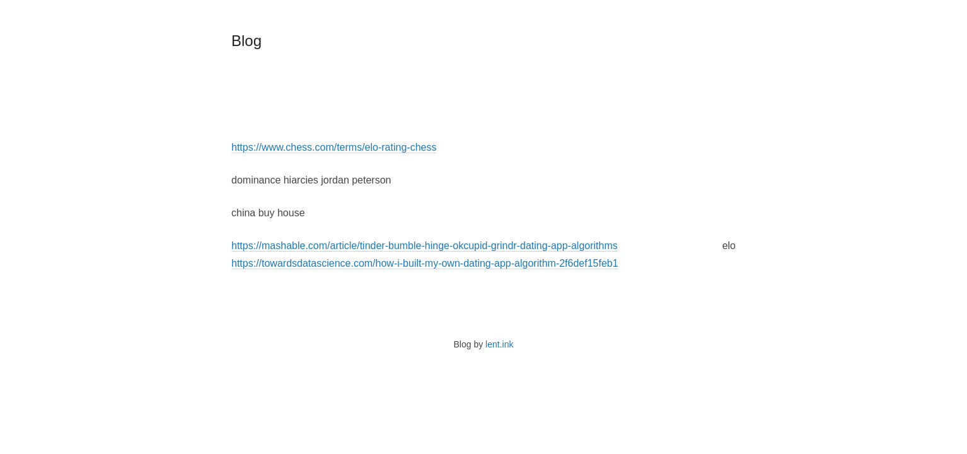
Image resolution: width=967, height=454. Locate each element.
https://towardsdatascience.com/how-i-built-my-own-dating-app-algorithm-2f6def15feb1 (424, 263)
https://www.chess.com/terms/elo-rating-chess (333, 147)
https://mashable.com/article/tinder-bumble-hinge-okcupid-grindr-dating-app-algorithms (424, 245)
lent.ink (499, 344)
